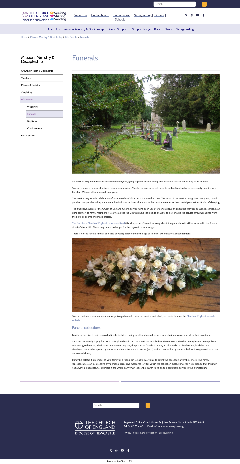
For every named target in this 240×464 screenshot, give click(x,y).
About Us (54, 29)
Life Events (71, 37)
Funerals (84, 37)
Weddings (32, 106)
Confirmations (34, 128)
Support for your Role (146, 29)
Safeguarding (185, 29)
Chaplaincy (26, 92)
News (168, 29)
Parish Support (118, 29)
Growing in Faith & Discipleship (37, 70)
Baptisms (32, 121)
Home (24, 37)
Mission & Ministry (30, 85)
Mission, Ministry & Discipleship (84, 29)
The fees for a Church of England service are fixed (98, 223)
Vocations (26, 78)
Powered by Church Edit (120, 461)
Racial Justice (28, 135)
